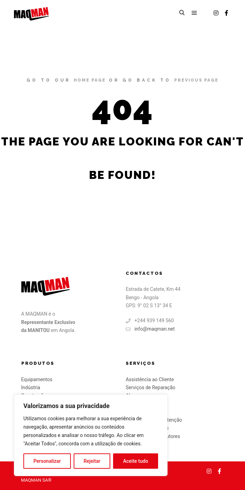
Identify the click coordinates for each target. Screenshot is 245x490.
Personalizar (47, 461)
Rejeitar (91, 461)
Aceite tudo (135, 461)
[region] (91, 435)
